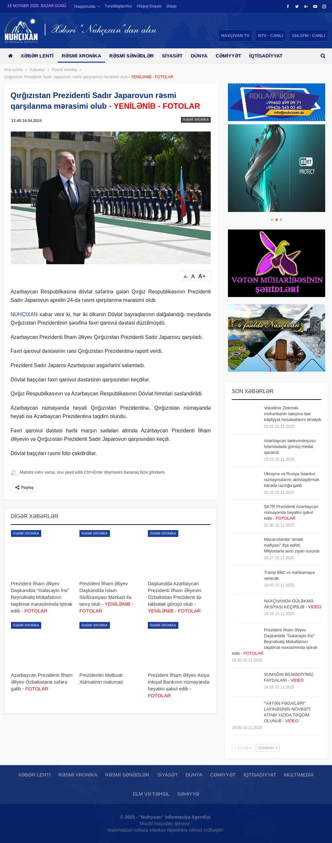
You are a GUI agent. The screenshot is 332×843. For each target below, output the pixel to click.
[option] (276, 168)
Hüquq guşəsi (149, 6)
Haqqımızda (84, 6)
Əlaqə (171, 6)
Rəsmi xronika (83, 55)
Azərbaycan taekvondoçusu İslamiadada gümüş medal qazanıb (289, 446)
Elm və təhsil (151, 794)
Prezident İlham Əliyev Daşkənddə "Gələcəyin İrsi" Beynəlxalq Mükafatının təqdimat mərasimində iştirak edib (274, 641)
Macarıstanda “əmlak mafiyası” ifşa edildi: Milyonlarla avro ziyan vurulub (291, 545)
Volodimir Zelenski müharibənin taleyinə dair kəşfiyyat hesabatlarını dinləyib (292, 413)
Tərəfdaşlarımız (118, 6)
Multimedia (299, 774)
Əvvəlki (243, 748)
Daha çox (270, 55)
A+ (202, 276)
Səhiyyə (188, 794)
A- (186, 276)
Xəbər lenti (38, 55)
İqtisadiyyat (259, 774)
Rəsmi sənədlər (135, 55)
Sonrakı (267, 748)
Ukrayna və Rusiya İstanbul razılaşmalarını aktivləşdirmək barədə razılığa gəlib (291, 479)
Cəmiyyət (235, 55)
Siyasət (177, 55)
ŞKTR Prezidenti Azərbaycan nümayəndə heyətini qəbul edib (291, 512)
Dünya (204, 55)
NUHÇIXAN (24, 314)
